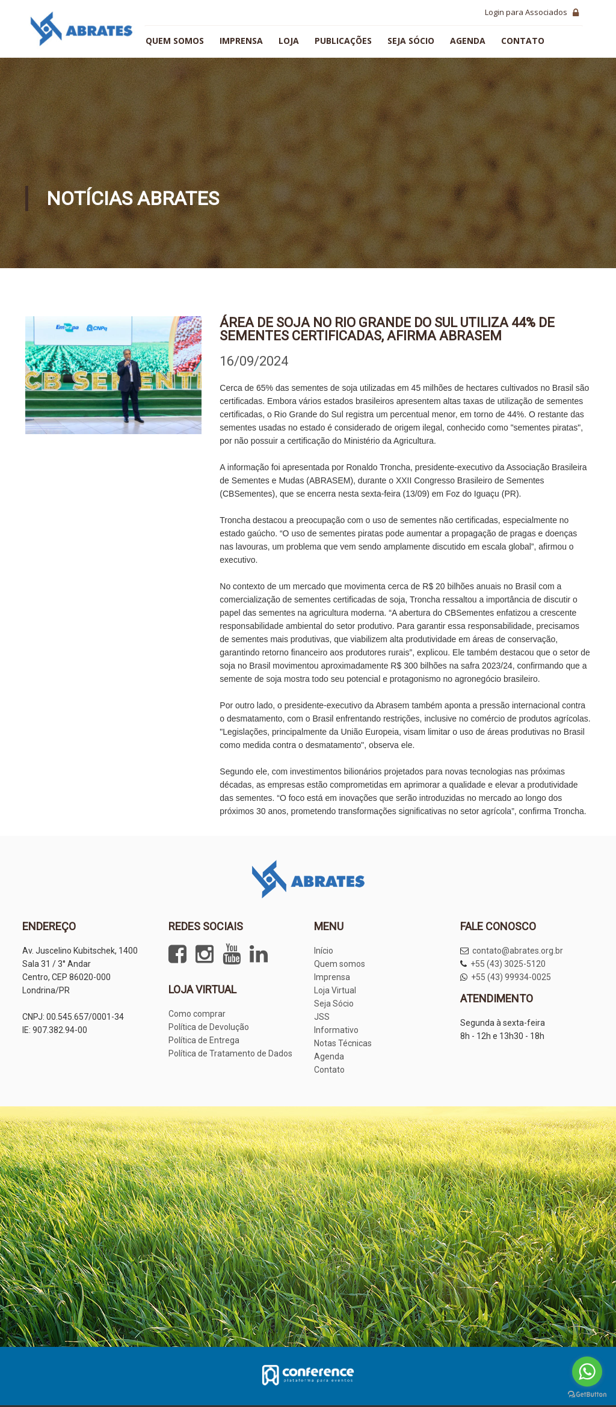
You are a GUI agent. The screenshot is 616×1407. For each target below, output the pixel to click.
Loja (289, 40)
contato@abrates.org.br (517, 950)
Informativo (336, 1030)
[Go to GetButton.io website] (587, 1395)
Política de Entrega (203, 1040)
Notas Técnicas (343, 1043)
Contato (522, 40)
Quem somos (175, 40)
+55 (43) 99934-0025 (511, 977)
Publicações (343, 40)
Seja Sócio (334, 1003)
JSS (322, 1017)
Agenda (467, 40)
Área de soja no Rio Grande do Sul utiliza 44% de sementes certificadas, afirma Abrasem (387, 329)
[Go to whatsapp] (587, 1371)
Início (323, 950)
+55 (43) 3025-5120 (508, 964)
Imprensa (241, 40)
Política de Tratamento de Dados (230, 1053)
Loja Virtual (335, 990)
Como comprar (197, 1014)
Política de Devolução (208, 1027)
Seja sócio (410, 40)
